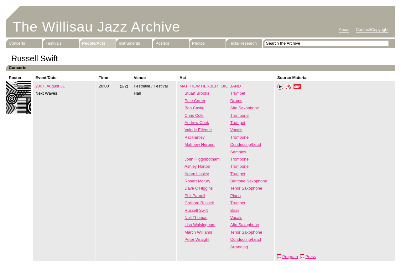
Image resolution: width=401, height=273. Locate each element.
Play (280, 87)
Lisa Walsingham (200, 224)
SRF (297, 87)
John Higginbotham (202, 159)
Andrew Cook (197, 122)
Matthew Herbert (200, 144)
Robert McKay (197, 181)
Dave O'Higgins (199, 188)
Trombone (239, 115)
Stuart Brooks (197, 93)
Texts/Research (243, 43)
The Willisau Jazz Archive (96, 27)
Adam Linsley (197, 173)
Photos (198, 43)
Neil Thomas (196, 217)
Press (310, 256)
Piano (235, 195)
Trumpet (237, 93)
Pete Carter (195, 100)
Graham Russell (199, 203)
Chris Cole (194, 115)
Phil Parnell (195, 195)
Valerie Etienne (198, 129)
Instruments (129, 43)
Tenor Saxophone (246, 188)
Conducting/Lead (245, 144)
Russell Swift (196, 210)
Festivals (53, 43)
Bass (234, 210)
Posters (162, 43)
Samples (238, 152)
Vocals (236, 129)
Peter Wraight (197, 239)
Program (290, 256)
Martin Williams (198, 232)
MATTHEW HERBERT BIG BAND (210, 86)
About (344, 29)
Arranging (239, 247)
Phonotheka (288, 87)
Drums (236, 100)
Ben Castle (195, 108)
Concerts (17, 43)
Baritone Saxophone (248, 181)
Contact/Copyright (372, 29)
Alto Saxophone (244, 108)
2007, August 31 (50, 86)
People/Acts (93, 43)
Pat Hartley (195, 137)
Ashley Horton (197, 166)
